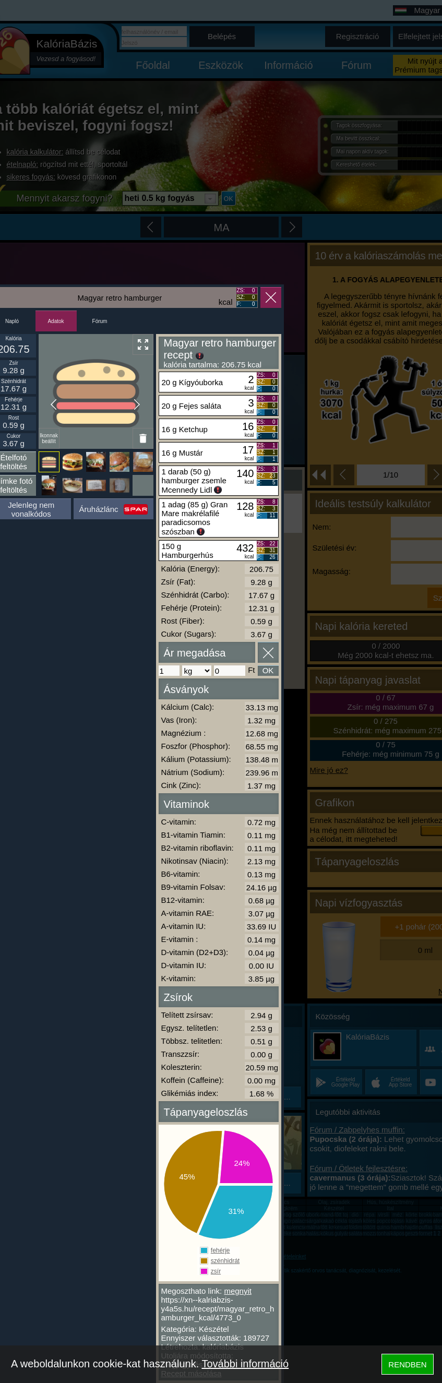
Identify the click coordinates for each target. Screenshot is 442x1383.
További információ (245, 1363)
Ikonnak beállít (49, 438)
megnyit (238, 1290)
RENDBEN (407, 1364)
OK (268, 670)
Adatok (55, 321)
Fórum (99, 321)
